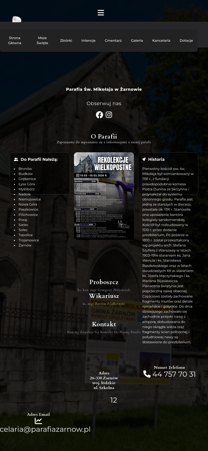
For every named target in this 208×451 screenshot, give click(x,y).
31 (192, 374)
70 (182, 374)
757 (170, 374)
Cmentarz (113, 40)
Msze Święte (42, 40)
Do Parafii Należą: (39, 159)
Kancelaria (161, 40)
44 (158, 374)
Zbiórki (66, 40)
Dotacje (186, 40)
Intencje (88, 40)
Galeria (137, 40)
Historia (156, 159)
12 (113, 400)
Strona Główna (14, 40)
